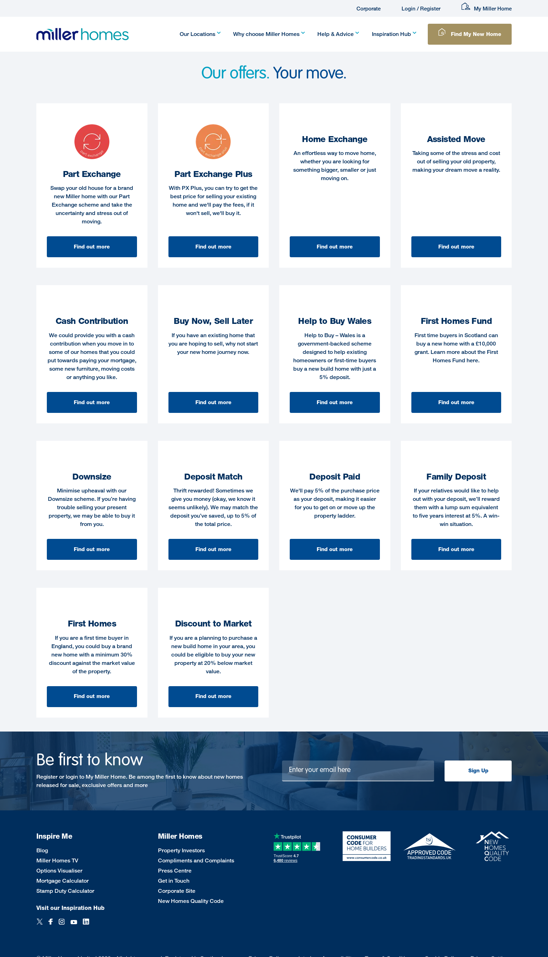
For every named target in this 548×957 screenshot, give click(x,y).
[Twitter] (39, 925)
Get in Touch (173, 880)
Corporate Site (176, 891)
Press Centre (175, 870)
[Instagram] (61, 925)
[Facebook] (50, 925)
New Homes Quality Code (191, 901)
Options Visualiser (59, 870)
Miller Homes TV (57, 860)
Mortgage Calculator (62, 880)
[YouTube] (73, 925)
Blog (42, 850)
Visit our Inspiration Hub (70, 908)
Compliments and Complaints (196, 860)
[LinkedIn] (85, 925)
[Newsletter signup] (358, 771)
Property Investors (181, 850)
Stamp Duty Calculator (65, 891)
